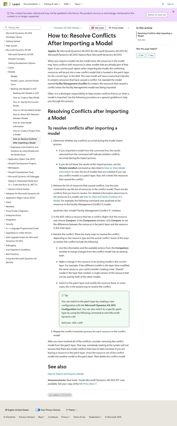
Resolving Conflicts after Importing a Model (155, 34)
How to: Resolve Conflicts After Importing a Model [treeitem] (25, 140)
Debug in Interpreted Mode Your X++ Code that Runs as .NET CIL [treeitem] (23, 182)
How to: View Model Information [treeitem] (22, 124)
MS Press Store (87, 383)
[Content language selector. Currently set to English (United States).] (17, 410)
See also (141, 39)
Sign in (170, 4)
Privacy (64, 417)
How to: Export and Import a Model (66, 373)
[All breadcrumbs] (50, 27)
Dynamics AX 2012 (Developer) (68, 27)
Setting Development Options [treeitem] (21, 63)
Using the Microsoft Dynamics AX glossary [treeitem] (21, 260)
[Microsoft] (5, 4)
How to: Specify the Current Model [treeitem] (25, 104)
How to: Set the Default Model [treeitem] (27, 110)
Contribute (53, 417)
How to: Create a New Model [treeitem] (26, 97)
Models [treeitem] (14, 76)
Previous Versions (27, 417)
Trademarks (94, 417)
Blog (40, 417)
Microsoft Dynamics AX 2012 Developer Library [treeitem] (19, 35)
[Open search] (163, 4)
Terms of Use (79, 417)
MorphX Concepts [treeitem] (16, 58)
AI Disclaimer (9, 417)
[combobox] (22, 27)
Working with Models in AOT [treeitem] (26, 93)
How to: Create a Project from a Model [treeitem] (26, 132)
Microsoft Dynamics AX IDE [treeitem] (20, 54)
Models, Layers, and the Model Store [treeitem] (24, 82)
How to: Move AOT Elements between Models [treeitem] (26, 116)
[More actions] (128, 27)
